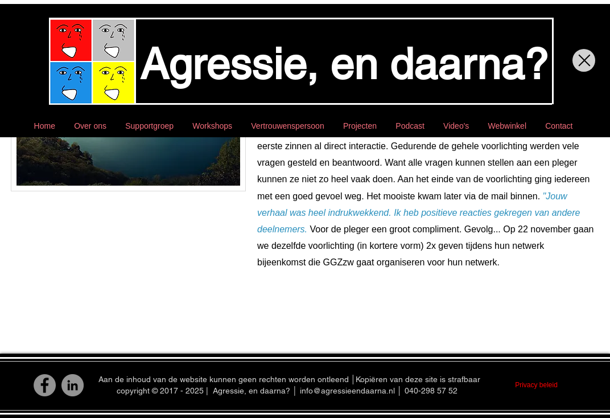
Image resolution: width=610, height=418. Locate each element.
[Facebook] (45, 385)
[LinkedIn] (72, 385)
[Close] (583, 60)
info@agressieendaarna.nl (347, 390)
